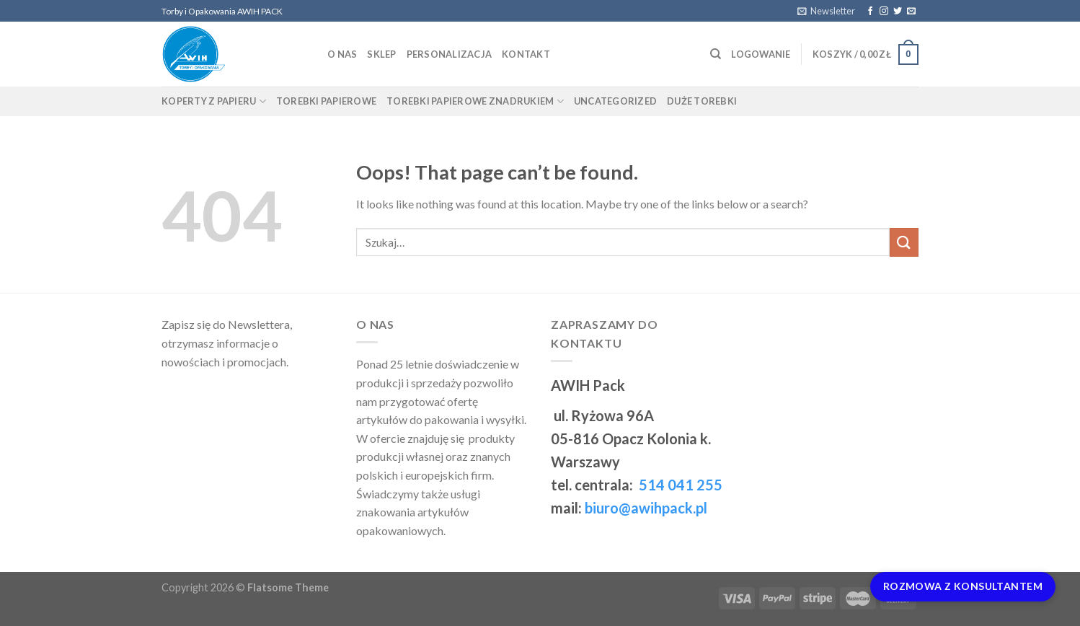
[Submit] (904, 242)
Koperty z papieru (213, 101)
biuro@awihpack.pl (646, 507)
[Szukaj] (715, 54)
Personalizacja (449, 54)
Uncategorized (615, 101)
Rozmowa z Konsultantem (963, 586)
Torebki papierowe (326, 101)
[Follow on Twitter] (897, 11)
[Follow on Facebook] (870, 11)
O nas (342, 54)
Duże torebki (702, 101)
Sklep (381, 54)
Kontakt (526, 54)
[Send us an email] (911, 11)
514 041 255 (679, 484)
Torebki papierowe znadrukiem (475, 101)
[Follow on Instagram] (884, 11)
